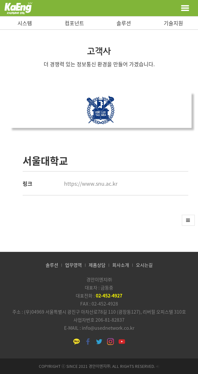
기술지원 (173, 23)
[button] (188, 220)
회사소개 (120, 265)
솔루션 (123, 23)
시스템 (24, 23)
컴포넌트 (74, 23)
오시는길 (144, 265)
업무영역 (73, 265)
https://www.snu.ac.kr (90, 183)
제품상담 (97, 265)
